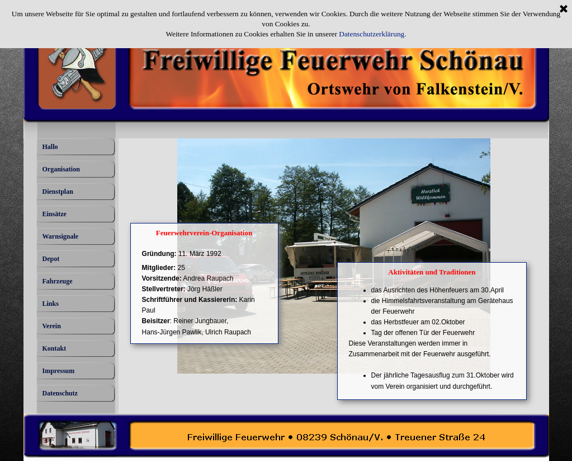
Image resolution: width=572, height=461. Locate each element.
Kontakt (54, 348)
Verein (51, 326)
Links (50, 304)
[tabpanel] (206, 293)
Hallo (50, 147)
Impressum (58, 371)
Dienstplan (57, 191)
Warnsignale (60, 236)
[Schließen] (563, 9)
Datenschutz (60, 393)
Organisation (61, 169)
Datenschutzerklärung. (372, 34)
